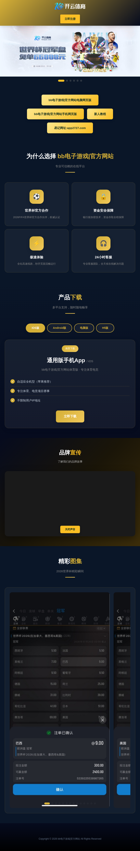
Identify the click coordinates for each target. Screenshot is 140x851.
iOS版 (35, 327)
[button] (47, 803)
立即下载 (70, 416)
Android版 (59, 327)
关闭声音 (70, 529)
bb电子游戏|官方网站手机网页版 (55, 114)
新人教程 (100, 114)
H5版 (105, 327)
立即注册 (70, 18)
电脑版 (84, 327)
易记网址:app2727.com (70, 128)
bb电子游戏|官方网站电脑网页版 (70, 100)
